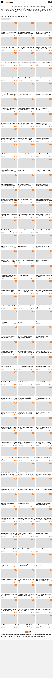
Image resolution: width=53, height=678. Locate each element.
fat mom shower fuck (25, 11)
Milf (9, 2)
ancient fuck (14, 6)
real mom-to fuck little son (39, 9)
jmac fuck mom (16, 11)
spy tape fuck (24, 8)
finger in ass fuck (23, 10)
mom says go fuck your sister (39, 11)
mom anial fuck (31, 10)
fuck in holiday (8, 8)
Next (30, 631)
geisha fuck (3, 6)
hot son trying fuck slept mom (40, 10)
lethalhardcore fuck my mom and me (23, 9)
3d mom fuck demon (40, 6)
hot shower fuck (16, 8)
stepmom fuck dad (44, 8)
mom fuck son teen (14, 10)
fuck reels (8, 6)
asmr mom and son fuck (33, 8)
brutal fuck (20, 6)
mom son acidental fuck (29, 6)
